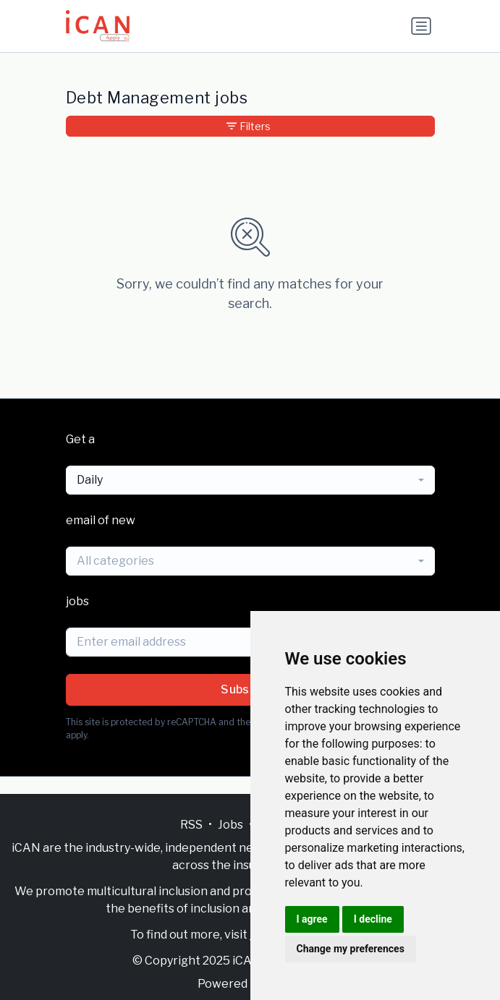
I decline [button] (373, 919)
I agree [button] (312, 919)
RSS (191, 825)
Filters (248, 126)
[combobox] (250, 480)
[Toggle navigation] (421, 26)
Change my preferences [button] (350, 948)
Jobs (230, 825)
